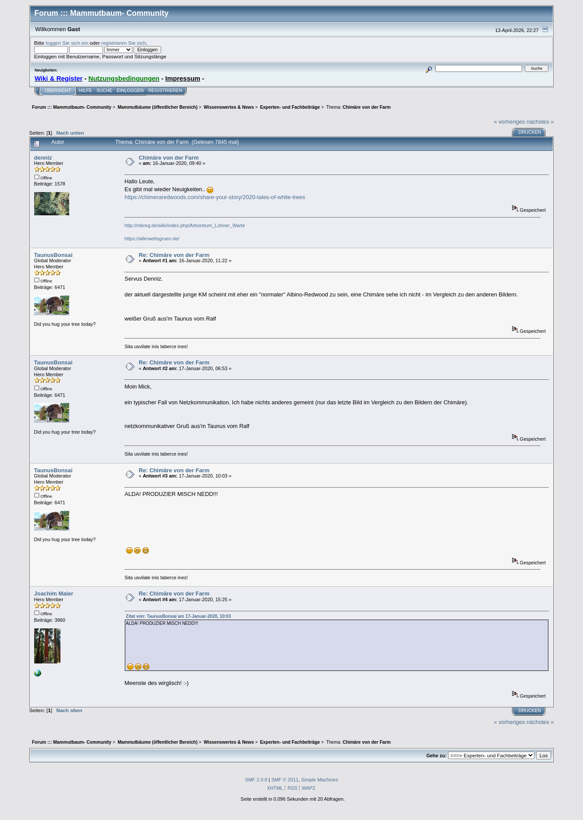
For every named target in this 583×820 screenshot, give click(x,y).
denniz (43, 157)
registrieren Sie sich (123, 43)
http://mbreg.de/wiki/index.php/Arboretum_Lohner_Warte (184, 225)
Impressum (182, 78)
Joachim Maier (54, 593)
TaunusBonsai (53, 255)
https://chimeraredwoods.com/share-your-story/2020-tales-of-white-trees (214, 197)
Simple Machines (319, 779)
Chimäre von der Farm (169, 157)
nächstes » (540, 121)
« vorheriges (509, 121)
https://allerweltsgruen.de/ (151, 238)
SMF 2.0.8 (256, 779)
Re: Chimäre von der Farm (174, 255)
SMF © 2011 (284, 779)
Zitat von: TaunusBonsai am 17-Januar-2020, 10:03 (178, 616)
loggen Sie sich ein (67, 43)
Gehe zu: (436, 755)
